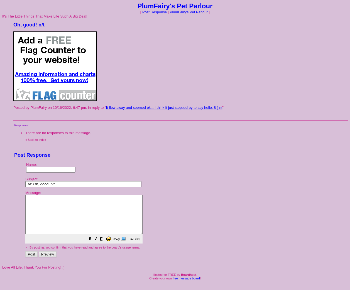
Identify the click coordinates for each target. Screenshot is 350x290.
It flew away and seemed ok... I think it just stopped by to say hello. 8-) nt (164, 107)
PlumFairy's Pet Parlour (189, 12)
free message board (186, 285)
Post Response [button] (154, 12)
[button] (104, 247)
